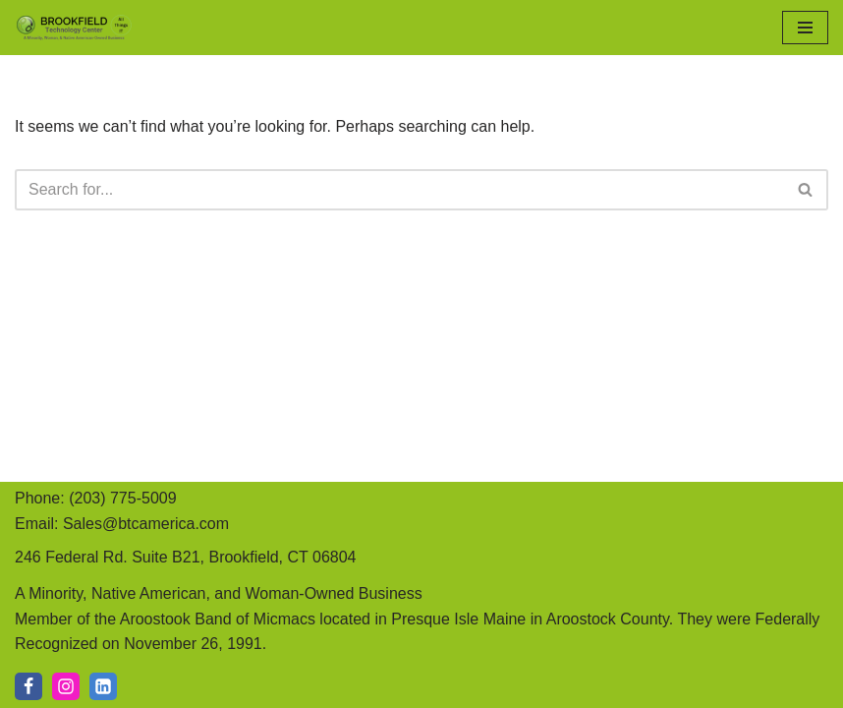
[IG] (66, 686)
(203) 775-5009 (122, 498)
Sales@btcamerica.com (146, 523)
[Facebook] (28, 686)
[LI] (103, 686)
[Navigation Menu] (805, 27)
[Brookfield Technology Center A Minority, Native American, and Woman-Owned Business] (74, 27)
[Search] (399, 189)
